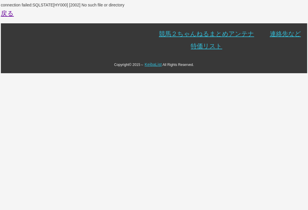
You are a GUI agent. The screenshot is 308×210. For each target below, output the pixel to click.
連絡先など (285, 33)
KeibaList (153, 64)
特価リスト (206, 46)
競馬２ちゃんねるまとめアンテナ (206, 33)
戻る (7, 13)
